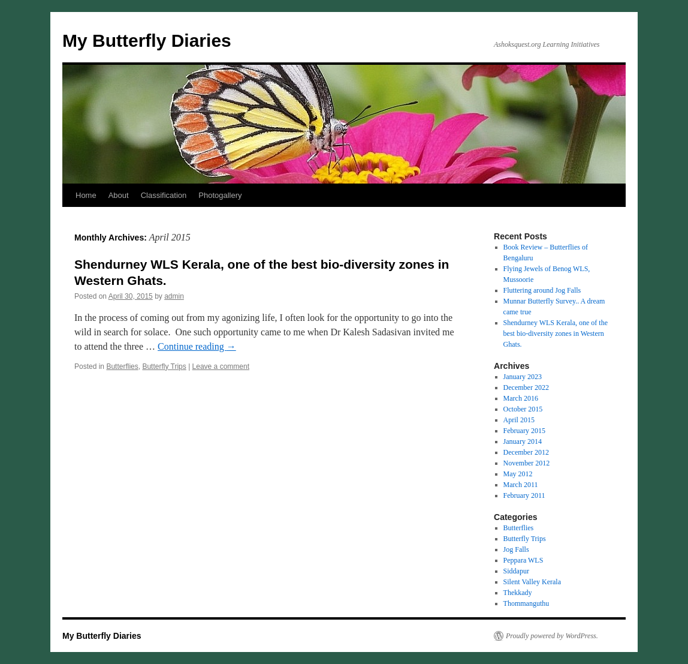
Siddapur (516, 571)
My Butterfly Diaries (146, 40)
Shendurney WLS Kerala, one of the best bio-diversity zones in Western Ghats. (555, 333)
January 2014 (522, 441)
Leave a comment (220, 366)
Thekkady (517, 592)
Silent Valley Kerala (532, 582)
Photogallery (220, 195)
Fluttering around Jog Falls (542, 290)
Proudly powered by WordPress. (552, 636)
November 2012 (526, 463)
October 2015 (523, 409)
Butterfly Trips (164, 366)
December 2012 (526, 452)
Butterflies (122, 366)
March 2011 (520, 484)
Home (86, 195)
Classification (164, 195)
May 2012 (518, 474)
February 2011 (524, 495)
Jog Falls (516, 549)
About (118, 195)
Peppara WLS (523, 560)
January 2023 (522, 376)
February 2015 (524, 430)
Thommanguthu (526, 603)
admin (174, 296)
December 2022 (526, 387)
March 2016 (520, 398)
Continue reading (197, 346)
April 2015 (519, 420)
